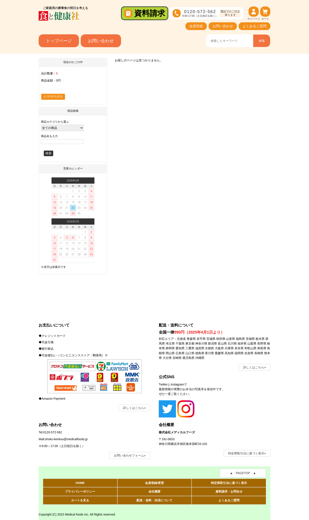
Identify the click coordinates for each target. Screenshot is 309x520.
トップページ (59, 40)
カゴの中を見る (53, 96)
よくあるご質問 (254, 26)
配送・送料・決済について (154, 500)
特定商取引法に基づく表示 (229, 483)
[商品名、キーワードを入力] (229, 40)
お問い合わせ (222, 26)
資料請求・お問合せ (228, 491)
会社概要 (154, 491)
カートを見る (80, 500)
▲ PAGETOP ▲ (243, 473)
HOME (80, 483)
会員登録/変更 (154, 483)
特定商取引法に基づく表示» (247, 453)
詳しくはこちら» (134, 408)
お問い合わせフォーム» (130, 455)
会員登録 (196, 26)
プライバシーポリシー (80, 491)
